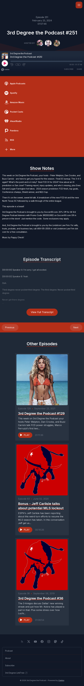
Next (76, 327)
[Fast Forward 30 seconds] (24, 64)
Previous (10, 327)
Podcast (9, 651)
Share (79, 69)
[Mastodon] (55, 641)
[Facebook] (42, 641)
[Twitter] (28, 641)
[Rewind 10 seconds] (12, 64)
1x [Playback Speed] (18, 65)
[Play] (5, 63)
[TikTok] (62, 641)
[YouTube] (35, 641)
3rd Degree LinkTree (16, 672)
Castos (61, 680)
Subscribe (68, 69)
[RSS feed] (22, 641)
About (8, 658)
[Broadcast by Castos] (5, 69)
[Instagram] (49, 641)
